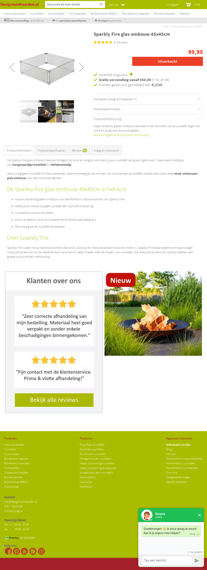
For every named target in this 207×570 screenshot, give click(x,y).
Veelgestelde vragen (178, 477)
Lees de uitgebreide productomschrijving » (121, 135)
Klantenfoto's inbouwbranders (184, 458)
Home (165, 26)
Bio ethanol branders (17, 463)
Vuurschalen (11, 454)
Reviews (79, 150)
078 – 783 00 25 (13, 506)
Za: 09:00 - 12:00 (16, 529)
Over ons (171, 472)
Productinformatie (19, 150)
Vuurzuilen (86, 482)
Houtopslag (11, 486)
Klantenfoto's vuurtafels (180, 463)
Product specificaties (51, 150)
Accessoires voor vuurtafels (96, 472)
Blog (169, 449)
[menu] (122, 14)
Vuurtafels (10, 449)
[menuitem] (53, 13)
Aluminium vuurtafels (93, 454)
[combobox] (75, 4)
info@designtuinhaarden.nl (20, 501)
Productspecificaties (107, 109)
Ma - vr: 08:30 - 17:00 (17, 524)
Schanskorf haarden (16, 472)
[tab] (19, 151)
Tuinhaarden (11, 468)
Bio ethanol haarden (16, 458)
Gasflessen (86, 486)
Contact (171, 454)
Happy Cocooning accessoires (98, 468)
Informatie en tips (178, 444)
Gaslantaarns (88, 477)
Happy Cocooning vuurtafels (97, 463)
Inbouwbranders (14, 444)
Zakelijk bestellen (176, 482)
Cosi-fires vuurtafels (92, 449)
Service (113, 5)
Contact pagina (13, 511)
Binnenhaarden (13, 477)
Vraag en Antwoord (106, 150)
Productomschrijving (107, 119)
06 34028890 (27, 538)
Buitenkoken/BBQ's (16, 482)
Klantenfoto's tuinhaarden (182, 468)
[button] (12, 67)
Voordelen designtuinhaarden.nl (115, 99)
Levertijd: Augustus (113, 74)
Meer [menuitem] (197, 13)
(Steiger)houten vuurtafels (96, 458)
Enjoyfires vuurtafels (92, 444)
